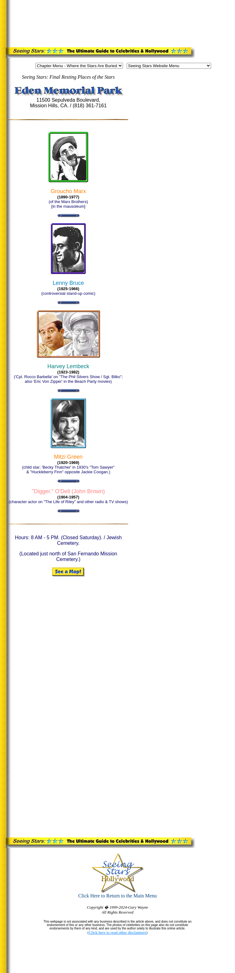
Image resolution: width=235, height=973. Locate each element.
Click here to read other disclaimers (117, 932)
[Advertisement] (119, 22)
